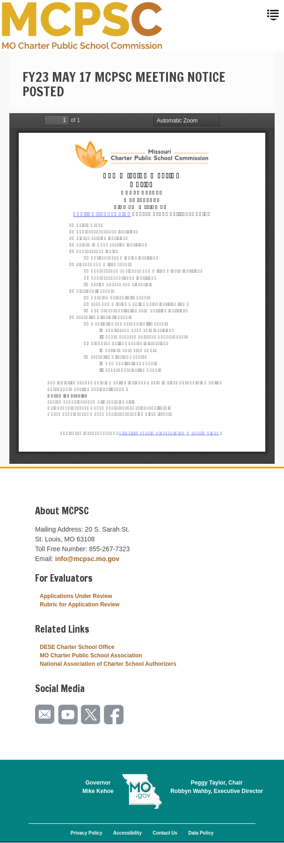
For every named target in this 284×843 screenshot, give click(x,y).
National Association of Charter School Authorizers (108, 664)
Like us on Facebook (114, 715)
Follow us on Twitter (91, 715)
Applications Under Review (76, 596)
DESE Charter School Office (77, 647)
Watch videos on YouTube (68, 715)
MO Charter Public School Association (91, 655)
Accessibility (127, 833)
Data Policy (200, 833)
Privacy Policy (86, 833)
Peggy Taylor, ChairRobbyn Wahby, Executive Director (216, 786)
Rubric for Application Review (79, 604)
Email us (45, 715)
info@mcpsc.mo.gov (87, 558)
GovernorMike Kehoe (98, 786)
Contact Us (165, 833)
